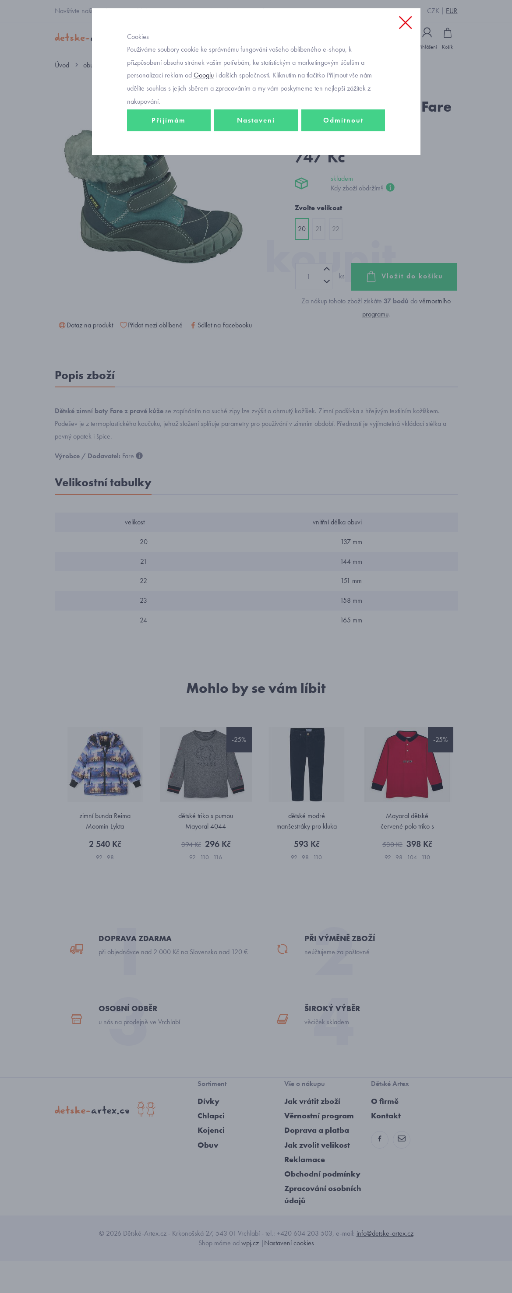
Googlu (204, 111)
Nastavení (256, 156)
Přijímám (169, 156)
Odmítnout (343, 156)
